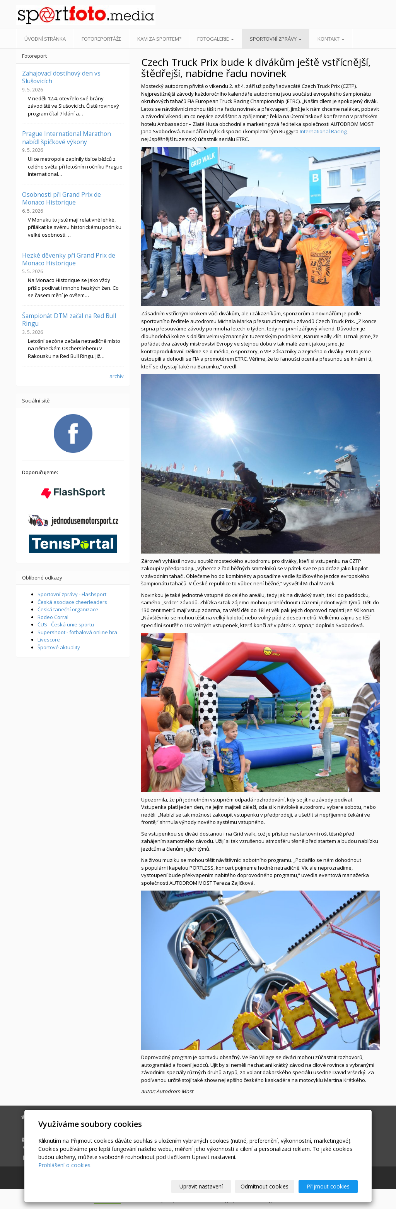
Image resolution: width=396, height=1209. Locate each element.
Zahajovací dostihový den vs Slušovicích (61, 77)
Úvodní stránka (45, 38)
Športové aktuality (59, 647)
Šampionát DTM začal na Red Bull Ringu (69, 319)
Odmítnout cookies (265, 1186)
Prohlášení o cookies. (65, 1165)
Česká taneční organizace (68, 609)
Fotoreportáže (101, 38)
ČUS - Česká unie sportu (66, 624)
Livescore (49, 639)
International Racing (323, 131)
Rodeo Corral (53, 617)
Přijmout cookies (328, 1186)
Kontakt (331, 38)
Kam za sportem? (159, 38)
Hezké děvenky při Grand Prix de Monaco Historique (68, 259)
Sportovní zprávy (276, 38)
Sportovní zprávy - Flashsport (72, 594)
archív (116, 376)
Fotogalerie (215, 38)
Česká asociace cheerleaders (72, 601)
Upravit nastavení (201, 1186)
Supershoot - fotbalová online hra (77, 632)
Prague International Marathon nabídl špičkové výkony (66, 137)
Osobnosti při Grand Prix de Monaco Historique (61, 198)
